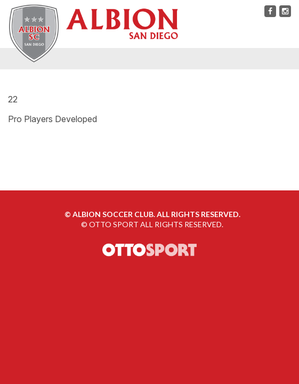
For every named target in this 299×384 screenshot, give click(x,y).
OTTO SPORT (114, 224)
